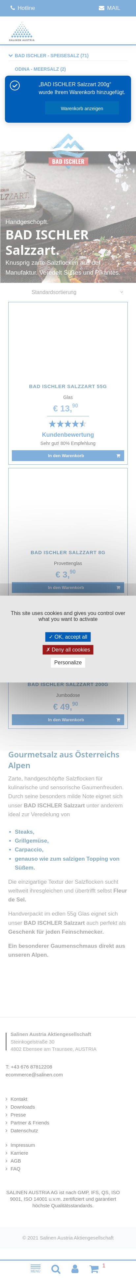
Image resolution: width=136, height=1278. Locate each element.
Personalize (68, 663)
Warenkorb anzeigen (82, 108)
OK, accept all (68, 637)
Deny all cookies (68, 649)
